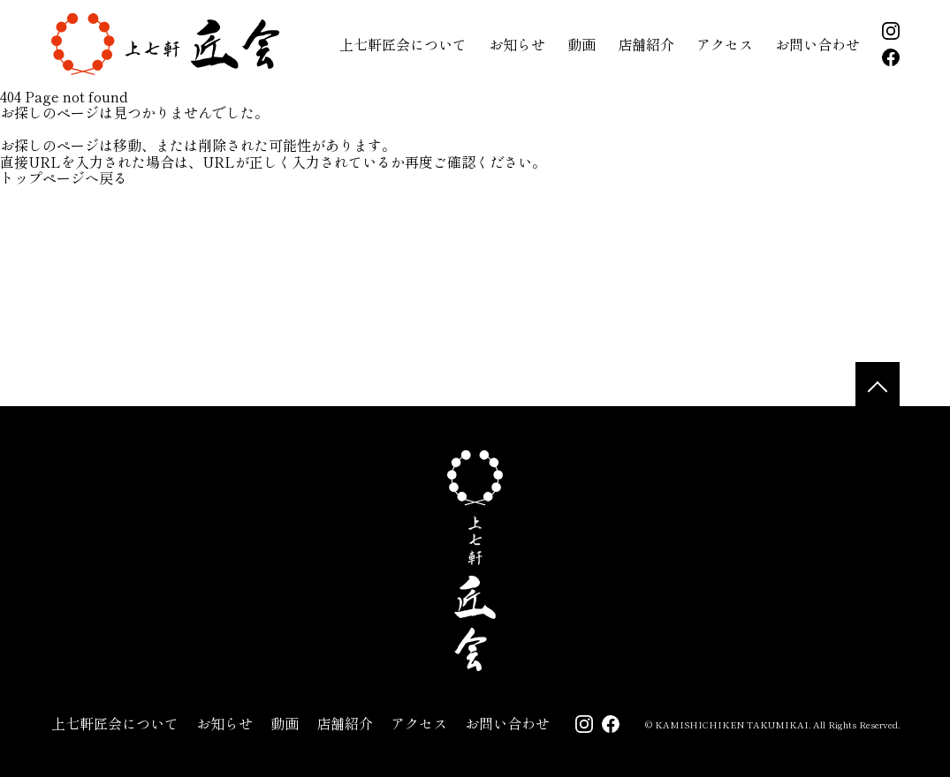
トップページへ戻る (63, 177)
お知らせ (517, 44)
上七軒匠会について (403, 44)
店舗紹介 (646, 44)
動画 (581, 44)
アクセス (724, 44)
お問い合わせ (817, 44)
